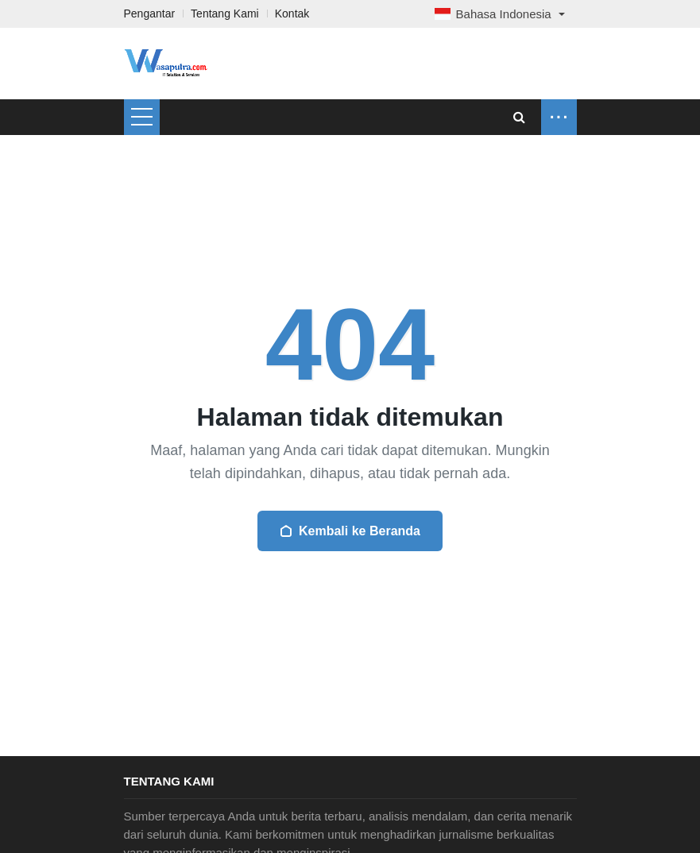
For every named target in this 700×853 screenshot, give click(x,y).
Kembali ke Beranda (350, 531)
